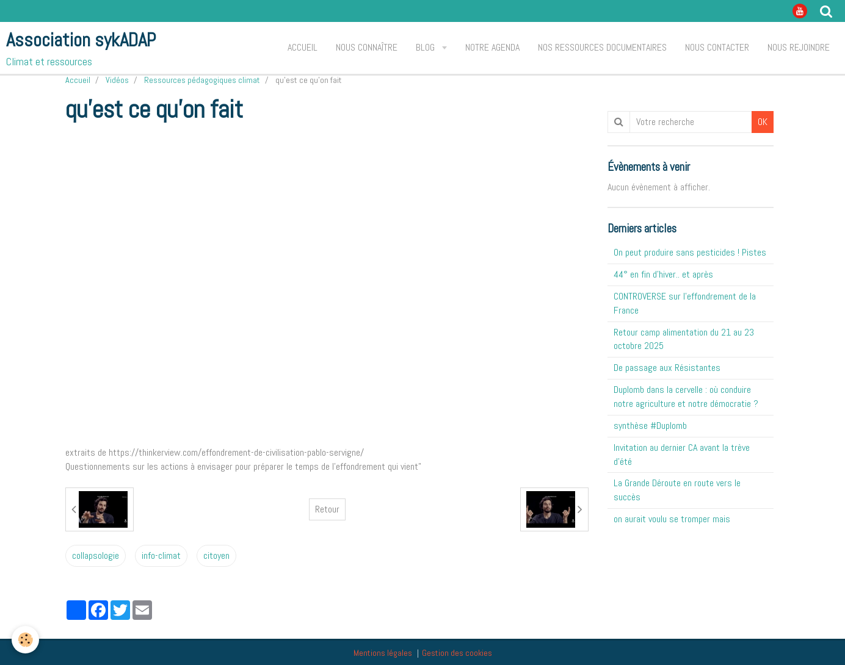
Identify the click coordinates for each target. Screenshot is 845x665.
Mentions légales (383, 652)
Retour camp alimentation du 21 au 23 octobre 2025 (684, 339)
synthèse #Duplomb (650, 425)
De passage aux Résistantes (667, 367)
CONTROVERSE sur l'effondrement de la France (685, 303)
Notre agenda (492, 47)
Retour (327, 509)
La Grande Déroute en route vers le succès (677, 489)
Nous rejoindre (798, 47)
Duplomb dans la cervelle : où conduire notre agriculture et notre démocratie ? (686, 396)
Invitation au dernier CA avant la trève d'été (682, 454)
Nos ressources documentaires (602, 47)
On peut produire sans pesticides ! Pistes (690, 252)
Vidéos (117, 79)
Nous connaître (366, 47)
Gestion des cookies (457, 652)
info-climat (161, 555)
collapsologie (95, 555)
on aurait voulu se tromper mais (672, 518)
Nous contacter (717, 47)
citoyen (216, 555)
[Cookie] (26, 639)
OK (762, 121)
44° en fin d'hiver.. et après (663, 274)
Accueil (302, 47)
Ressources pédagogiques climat (202, 79)
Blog (426, 47)
